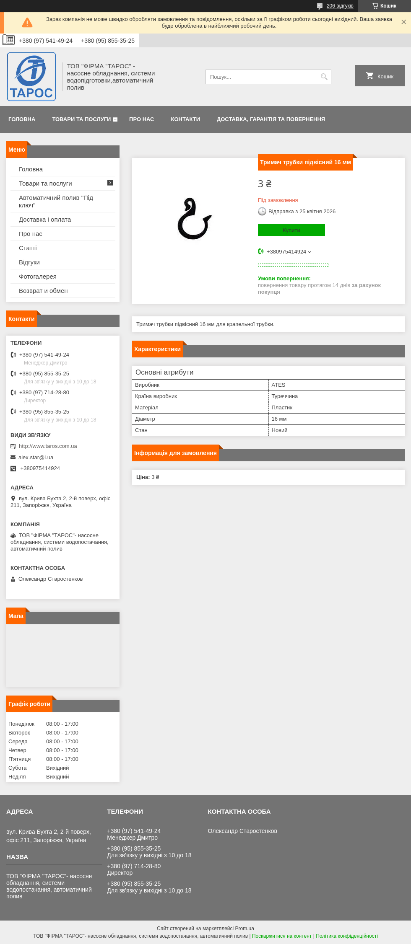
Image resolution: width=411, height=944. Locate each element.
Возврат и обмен (43, 290)
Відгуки (29, 262)
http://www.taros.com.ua (48, 446)
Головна (21, 119)
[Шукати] (324, 77)
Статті (28, 247)
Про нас (141, 119)
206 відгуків (340, 6)
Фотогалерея (38, 276)
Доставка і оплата (45, 219)
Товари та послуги (81, 119)
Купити (291, 230)
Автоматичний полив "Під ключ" (56, 201)
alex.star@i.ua (35, 457)
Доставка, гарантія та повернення (271, 119)
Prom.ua (244, 928)
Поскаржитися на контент (282, 936)
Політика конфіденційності (347, 936)
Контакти (185, 119)
